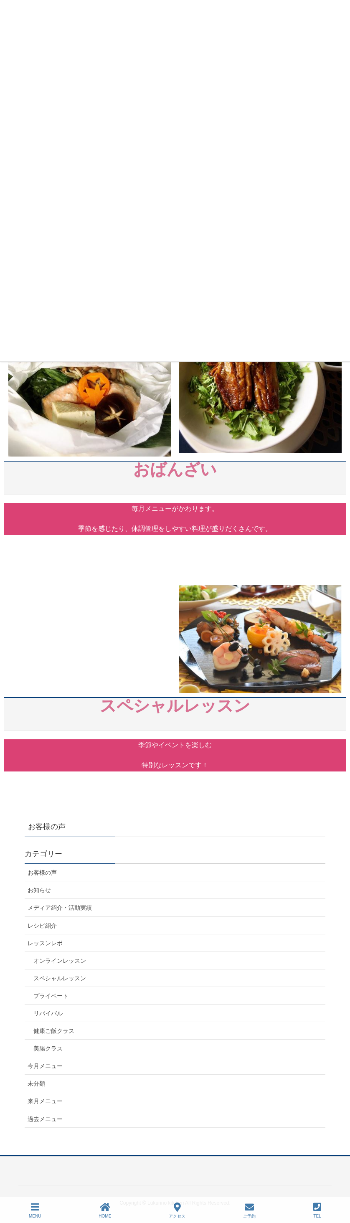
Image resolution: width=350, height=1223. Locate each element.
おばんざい (175, 477)
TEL (317, 1210)
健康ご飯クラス (53, 1031)
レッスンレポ (45, 943)
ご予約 (249, 1210)
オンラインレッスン (59, 960)
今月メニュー (45, 1066)
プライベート (50, 995)
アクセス (177, 1210)
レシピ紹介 (42, 925)
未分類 (36, 1083)
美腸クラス (48, 1048)
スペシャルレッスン (175, 713)
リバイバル (48, 1013)
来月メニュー (45, 1101)
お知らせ (39, 890)
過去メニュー (45, 1119)
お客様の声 (42, 872)
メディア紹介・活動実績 (60, 907)
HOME (105, 1210)
